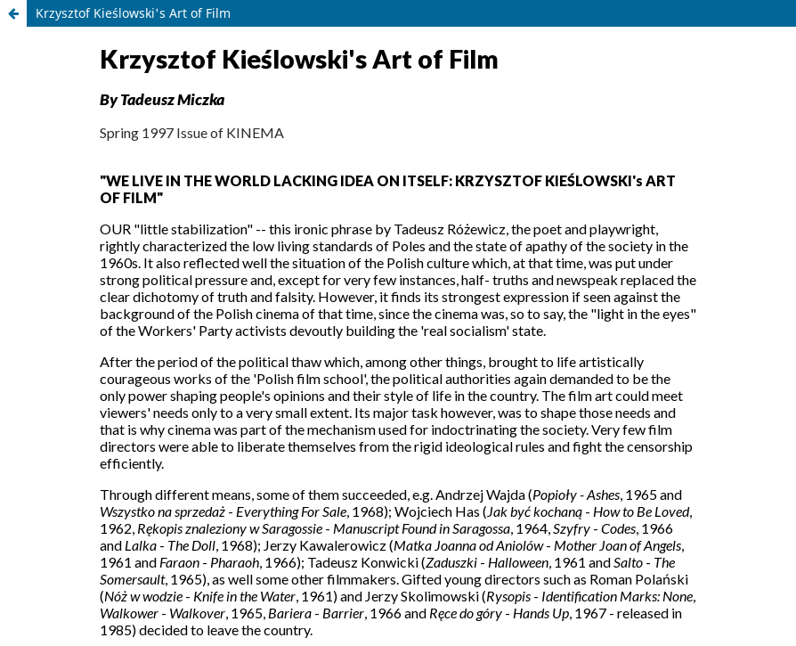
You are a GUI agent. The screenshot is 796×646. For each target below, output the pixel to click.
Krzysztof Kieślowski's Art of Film (133, 12)
